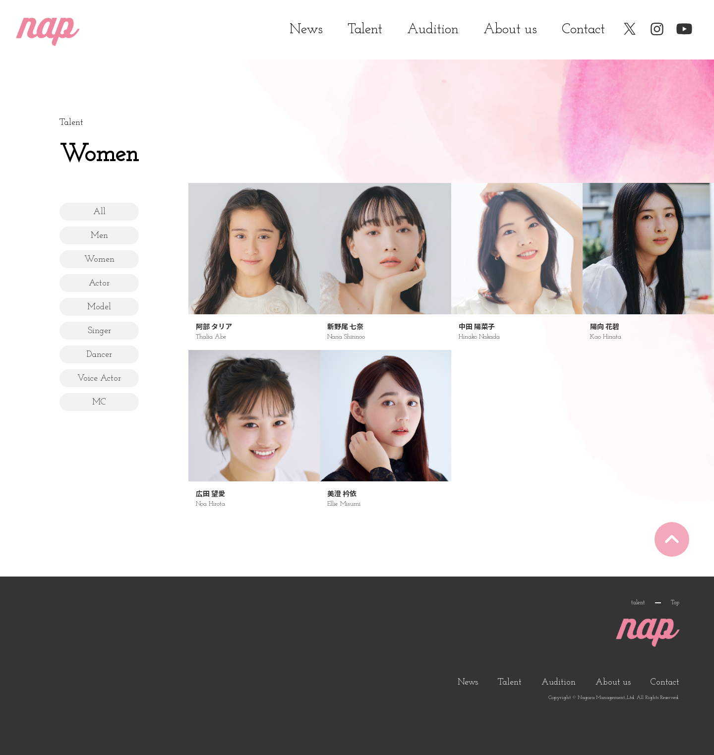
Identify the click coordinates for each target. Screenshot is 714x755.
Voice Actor (99, 378)
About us (510, 30)
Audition (433, 30)
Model (99, 307)
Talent (365, 30)
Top (675, 603)
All (99, 212)
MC (99, 402)
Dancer (99, 354)
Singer (99, 331)
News (306, 30)
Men (99, 235)
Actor (99, 283)
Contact (583, 30)
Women (99, 259)
